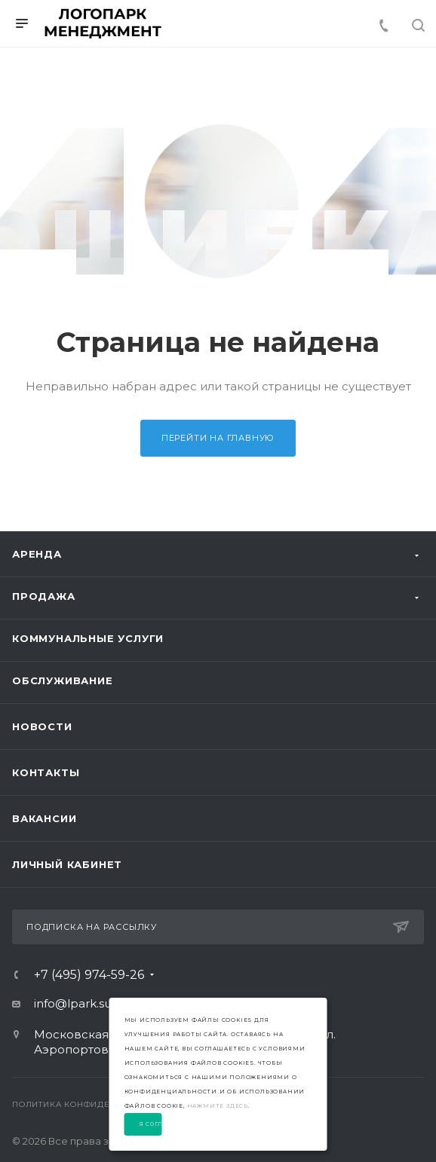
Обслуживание (62, 680)
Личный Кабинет (67, 864)
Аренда (37, 554)
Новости (42, 726)
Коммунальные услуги (88, 638)
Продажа (43, 596)
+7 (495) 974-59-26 (89, 975)
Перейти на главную (218, 438)
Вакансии (44, 818)
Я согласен (151, 1124)
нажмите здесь (217, 1105)
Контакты (45, 772)
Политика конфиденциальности (95, 1104)
